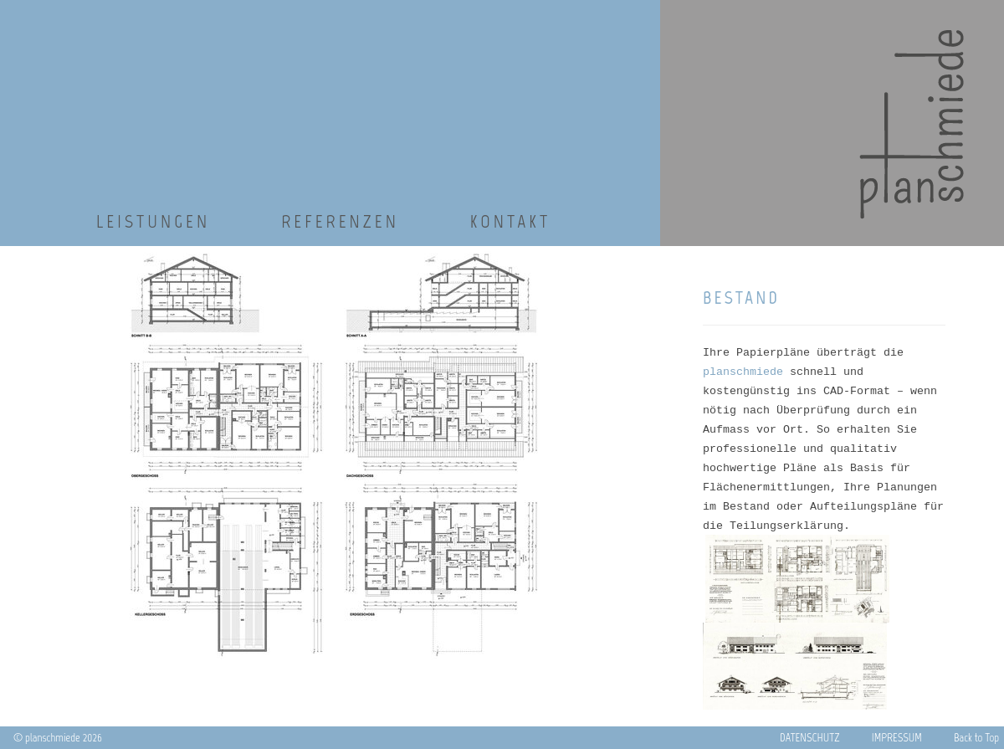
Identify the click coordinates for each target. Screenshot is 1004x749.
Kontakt (510, 221)
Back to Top (979, 738)
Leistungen (153, 221)
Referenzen (340, 221)
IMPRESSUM (901, 738)
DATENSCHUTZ (813, 738)
